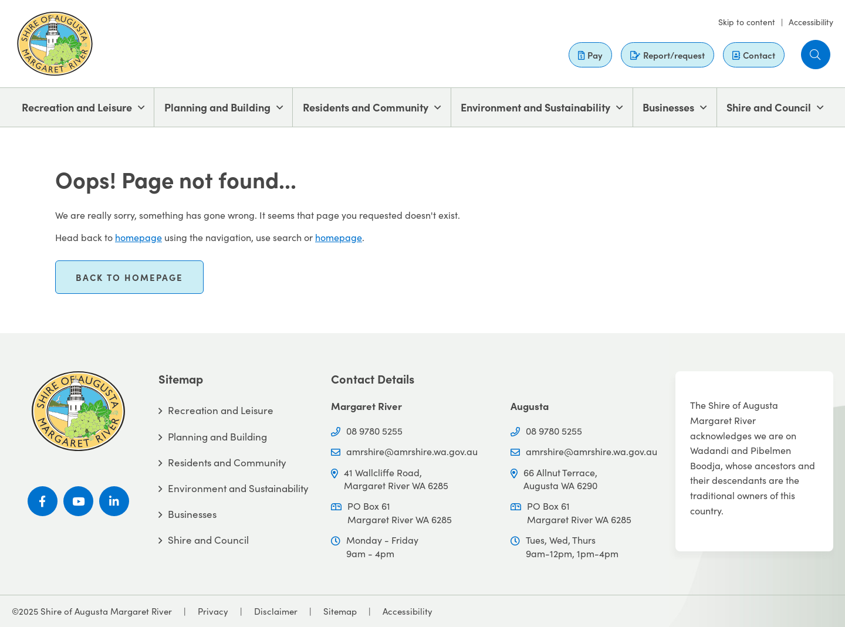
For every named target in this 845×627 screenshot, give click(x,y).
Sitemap (340, 611)
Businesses (668, 107)
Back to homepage (129, 277)
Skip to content (746, 22)
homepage (138, 237)
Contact (753, 55)
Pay (590, 55)
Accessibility (811, 22)
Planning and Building (217, 107)
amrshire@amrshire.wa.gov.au (412, 451)
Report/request (667, 55)
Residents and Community (365, 107)
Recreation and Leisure (77, 107)
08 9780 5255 (374, 430)
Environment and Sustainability (535, 107)
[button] (815, 54)
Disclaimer (276, 611)
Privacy (213, 611)
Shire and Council (768, 107)
